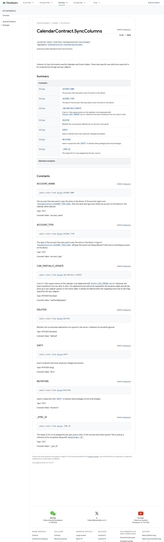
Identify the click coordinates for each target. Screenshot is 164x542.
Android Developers (43, 23)
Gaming (57, 535)
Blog (95, 3)
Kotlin (121, 35)
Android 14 (102, 539)
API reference (9, 11)
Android (35, 535)
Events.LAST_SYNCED (71, 114)
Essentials (27, 3)
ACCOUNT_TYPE (68, 99)
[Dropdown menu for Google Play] (86, 2)
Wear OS (79, 539)
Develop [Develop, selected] (61, 3)
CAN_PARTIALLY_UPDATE (72, 108)
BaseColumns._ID (75, 437)
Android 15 (102, 535)
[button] (14, 25)
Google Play (78, 3)
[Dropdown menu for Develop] (68, 2)
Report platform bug (149, 535)
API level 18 (127, 381)
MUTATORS (66, 139)
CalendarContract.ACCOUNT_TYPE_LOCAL (54, 204)
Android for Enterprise (40, 539)
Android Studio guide (127, 537)
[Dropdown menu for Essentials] (34, 2)
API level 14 (127, 30)
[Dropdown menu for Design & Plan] (53, 2)
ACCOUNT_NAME (68, 89)
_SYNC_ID (66, 149)
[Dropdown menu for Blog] (100, 2)
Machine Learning (60, 539)
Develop (55, 23)
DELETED (66, 120)
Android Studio (154, 3)
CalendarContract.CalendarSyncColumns (65, 45)
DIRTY (65, 130)
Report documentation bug (151, 539)
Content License (93, 457)
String (42, 89)
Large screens (81, 535)
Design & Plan (45, 3)
